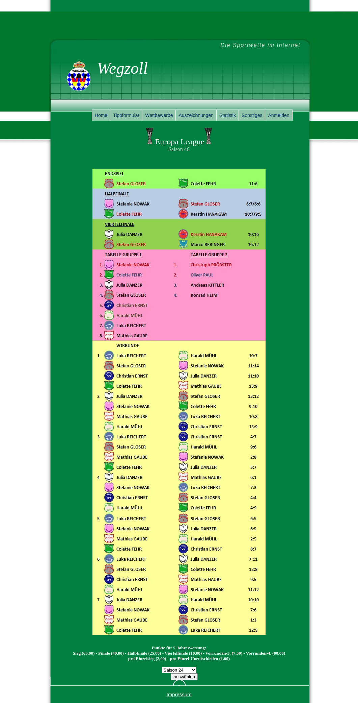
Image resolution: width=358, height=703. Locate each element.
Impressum (178, 694)
